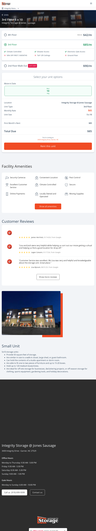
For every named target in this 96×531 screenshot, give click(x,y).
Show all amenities (48, 206)
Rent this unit (48, 146)
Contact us (37, 492)
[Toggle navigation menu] (92, 3)
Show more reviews (48, 277)
